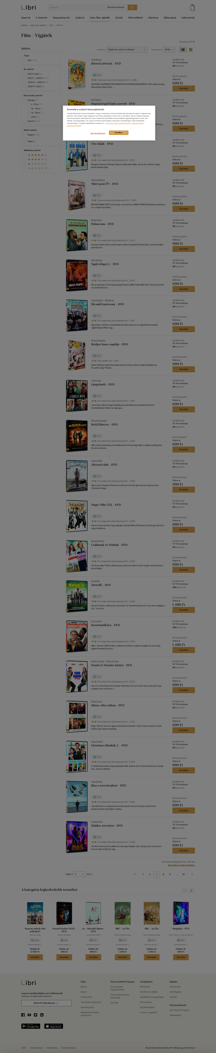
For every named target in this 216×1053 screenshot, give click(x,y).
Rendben (119, 133)
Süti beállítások (97, 133)
